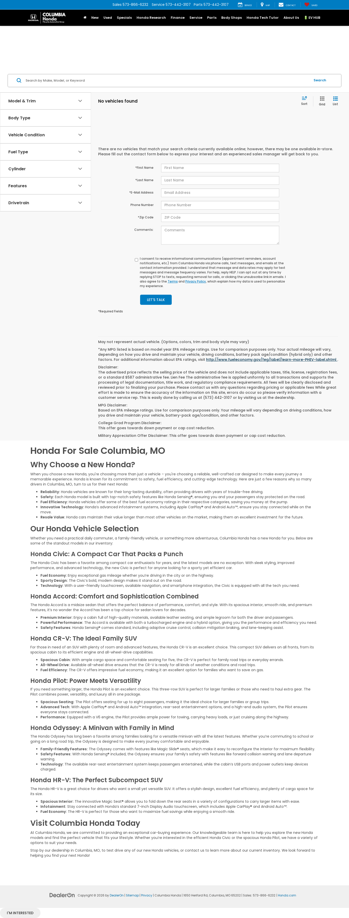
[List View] (335, 101)
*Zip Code (146, 217)
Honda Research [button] (151, 17)
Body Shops (231, 17)
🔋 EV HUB (312, 17)
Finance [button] (178, 17)
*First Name (144, 167)
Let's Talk (156, 299)
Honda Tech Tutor (263, 17)
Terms (173, 281)
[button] (85, 18)
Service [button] (195, 17)
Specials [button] (124, 17)
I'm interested (20, 912)
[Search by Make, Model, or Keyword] (167, 80)
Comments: (144, 230)
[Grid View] (321, 101)
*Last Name (144, 180)
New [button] (95, 17)
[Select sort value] (306, 101)
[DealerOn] (62, 894)
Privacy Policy (195, 281)
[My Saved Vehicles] (310, 4)
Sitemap (132, 895)
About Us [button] (291, 17)
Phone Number (142, 205)
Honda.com (287, 895)
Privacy (146, 895)
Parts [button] (211, 17)
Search (320, 80)
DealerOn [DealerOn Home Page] (117, 895)
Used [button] (107, 17)
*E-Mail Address (141, 192)
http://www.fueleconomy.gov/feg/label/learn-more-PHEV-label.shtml (271, 359)
